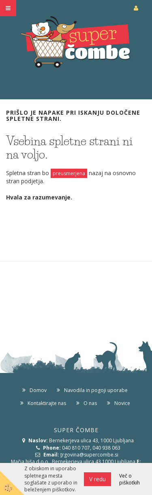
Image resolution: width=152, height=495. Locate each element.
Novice (122, 403)
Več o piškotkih (129, 479)
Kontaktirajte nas (47, 403)
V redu (97, 479)
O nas (90, 403)
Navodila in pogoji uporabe (96, 390)
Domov (38, 390)
